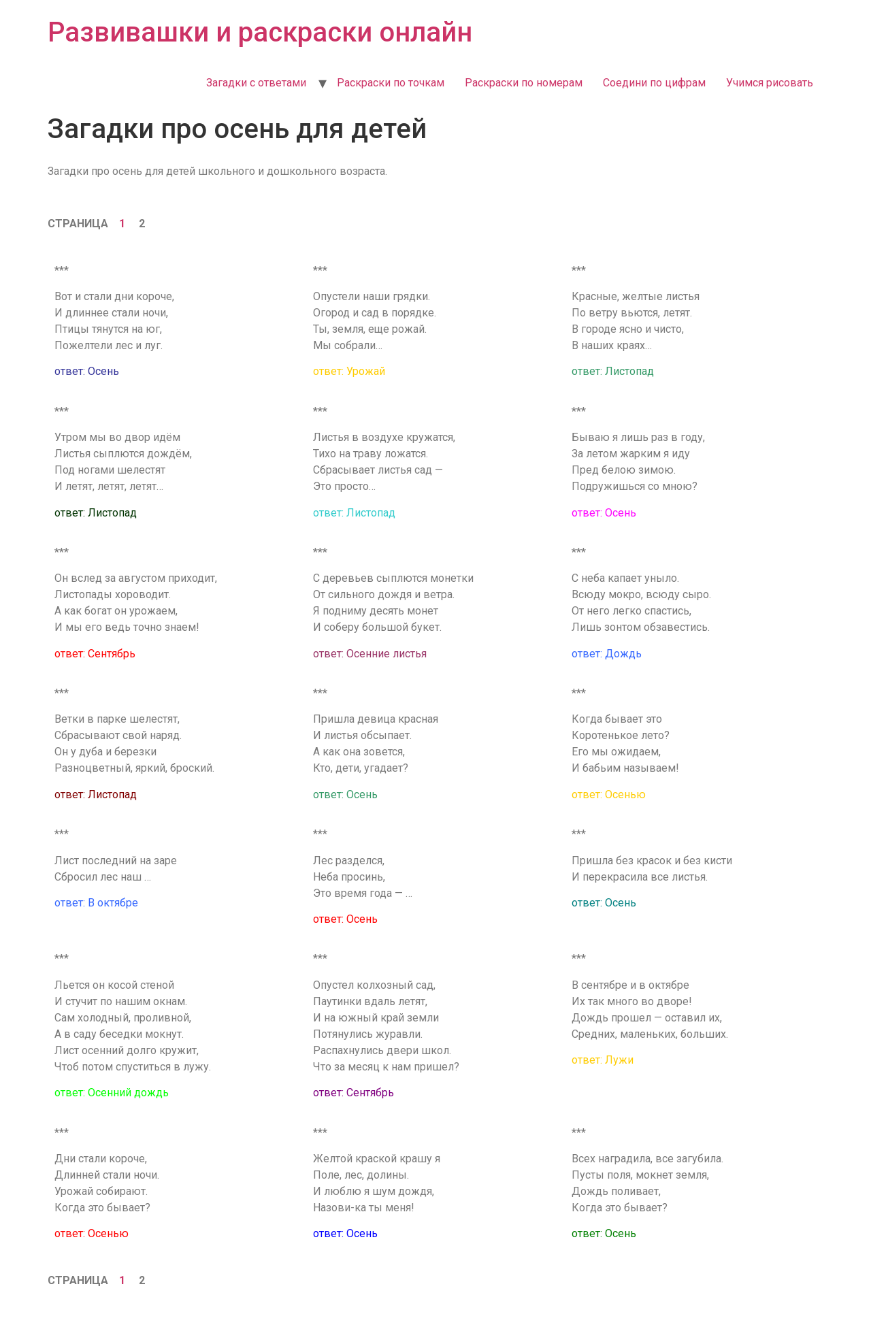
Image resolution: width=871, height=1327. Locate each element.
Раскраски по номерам (523, 82)
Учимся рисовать (769, 82)
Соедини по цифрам (654, 82)
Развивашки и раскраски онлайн (260, 32)
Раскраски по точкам (390, 82)
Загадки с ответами (256, 82)
